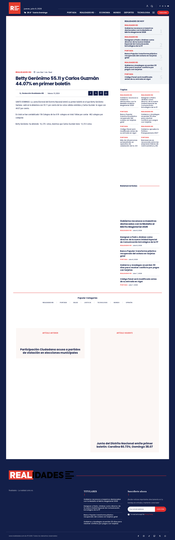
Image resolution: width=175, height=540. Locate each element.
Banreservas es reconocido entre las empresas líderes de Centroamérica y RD (150, 143)
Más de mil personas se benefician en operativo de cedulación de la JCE (128, 143)
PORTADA (129, 51)
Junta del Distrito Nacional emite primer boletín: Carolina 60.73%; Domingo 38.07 (125, 445)
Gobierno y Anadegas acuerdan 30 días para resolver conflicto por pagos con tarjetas (140, 67)
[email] (141, 509)
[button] (152, 6)
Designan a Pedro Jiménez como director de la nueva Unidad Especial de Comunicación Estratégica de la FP (139, 43)
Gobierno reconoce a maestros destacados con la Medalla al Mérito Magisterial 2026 (139, 30)
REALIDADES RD (23, 72)
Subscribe (160, 509)
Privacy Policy (149, 514)
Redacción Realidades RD (33, 93)
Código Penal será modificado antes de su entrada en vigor (138, 78)
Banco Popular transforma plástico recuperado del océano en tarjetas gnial (141, 55)
